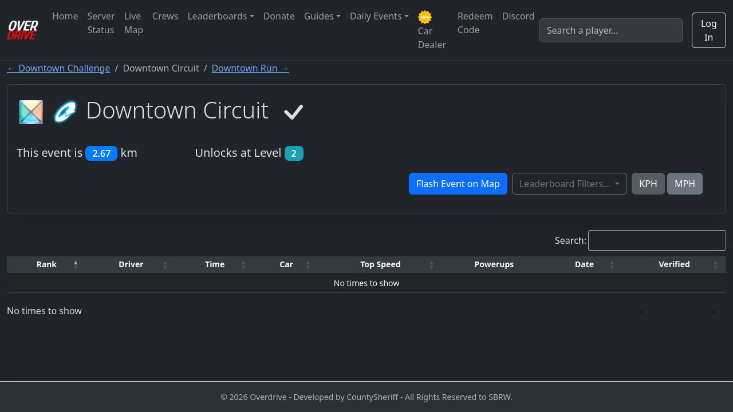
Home (65, 16)
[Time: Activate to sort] (215, 264)
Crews (165, 16)
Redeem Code (475, 23)
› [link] (689, 310)
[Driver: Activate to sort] (131, 264)
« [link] (642, 310)
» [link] (714, 310)
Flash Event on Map (458, 183)
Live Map (133, 23)
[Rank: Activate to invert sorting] (46, 264)
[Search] (611, 30)
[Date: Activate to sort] (584, 264)
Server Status (101, 23)
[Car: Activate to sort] (286, 264)
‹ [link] (666, 310)
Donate (279, 16)
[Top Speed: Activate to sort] (381, 264)
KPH (648, 183)
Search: (570, 240)
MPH (685, 183)
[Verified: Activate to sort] (674, 264)
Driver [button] (131, 264)
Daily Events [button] (376, 16)
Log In (709, 30)
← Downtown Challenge (58, 68)
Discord (518, 16)
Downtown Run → (250, 68)
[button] (47, 265)
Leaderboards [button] (217, 16)
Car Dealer (432, 30)
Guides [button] (319, 16)
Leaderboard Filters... (566, 183)
